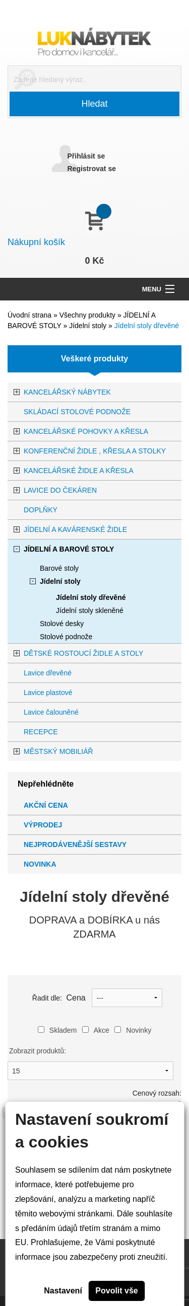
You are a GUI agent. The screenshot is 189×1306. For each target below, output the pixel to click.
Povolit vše (116, 1290)
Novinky (132, 1030)
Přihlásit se (86, 156)
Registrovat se (92, 169)
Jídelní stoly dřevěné (146, 326)
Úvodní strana (29, 315)
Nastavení (63, 1290)
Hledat (94, 104)
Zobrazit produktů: (37, 1051)
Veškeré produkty (94, 358)
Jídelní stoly (88, 326)
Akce (95, 1030)
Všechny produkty (88, 315)
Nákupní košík (36, 242)
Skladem (57, 1030)
